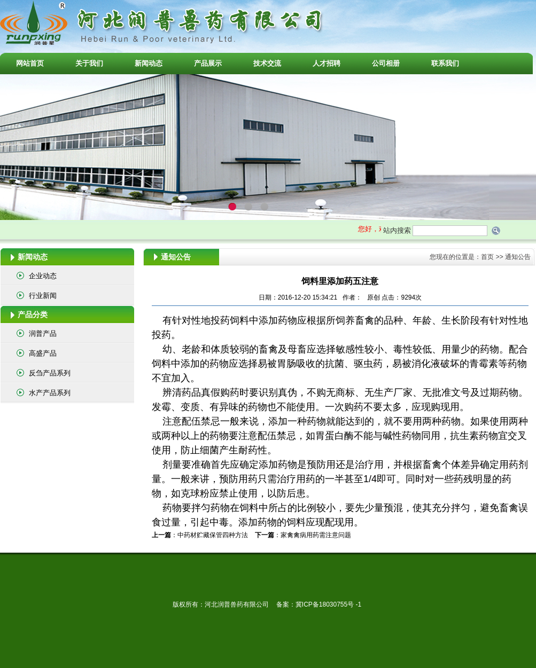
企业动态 (43, 276)
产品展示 (208, 63)
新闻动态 (148, 63)
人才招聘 (326, 63)
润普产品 (43, 333)
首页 (487, 257)
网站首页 (30, 63)
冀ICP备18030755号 (326, 604)
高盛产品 (43, 353)
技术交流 (267, 63)
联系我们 (445, 63)
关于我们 (89, 63)
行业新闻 (43, 296)
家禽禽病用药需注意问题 (316, 535)
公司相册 (386, 63)
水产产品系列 (50, 393)
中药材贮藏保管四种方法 (212, 535)
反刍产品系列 (50, 373)
